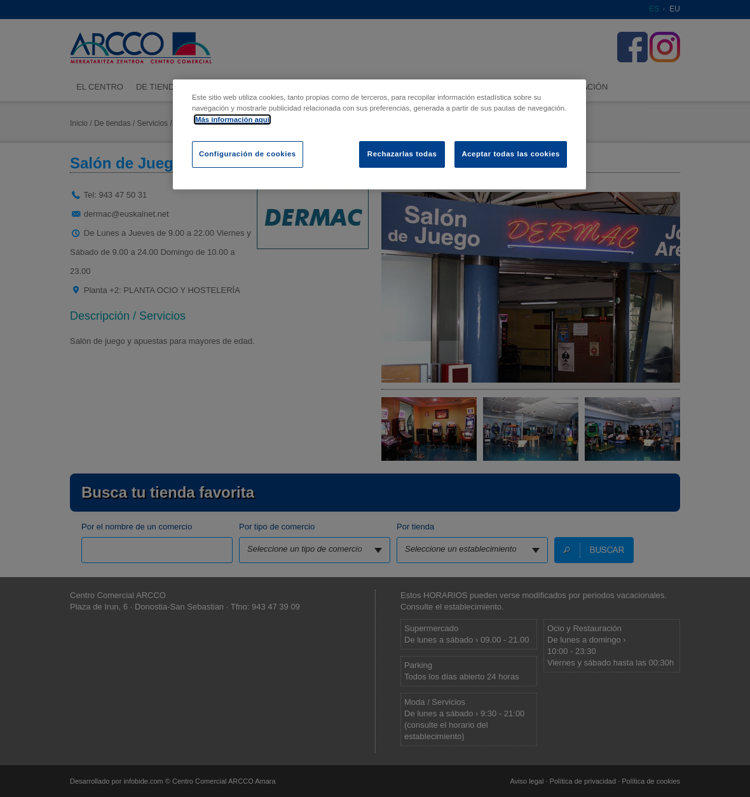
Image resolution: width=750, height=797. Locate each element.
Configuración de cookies (247, 154)
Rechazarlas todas (402, 154)
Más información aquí (232, 119)
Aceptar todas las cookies (510, 154)
